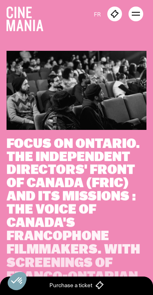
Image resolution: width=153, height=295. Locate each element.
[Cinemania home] (28, 17)
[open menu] (136, 14)
